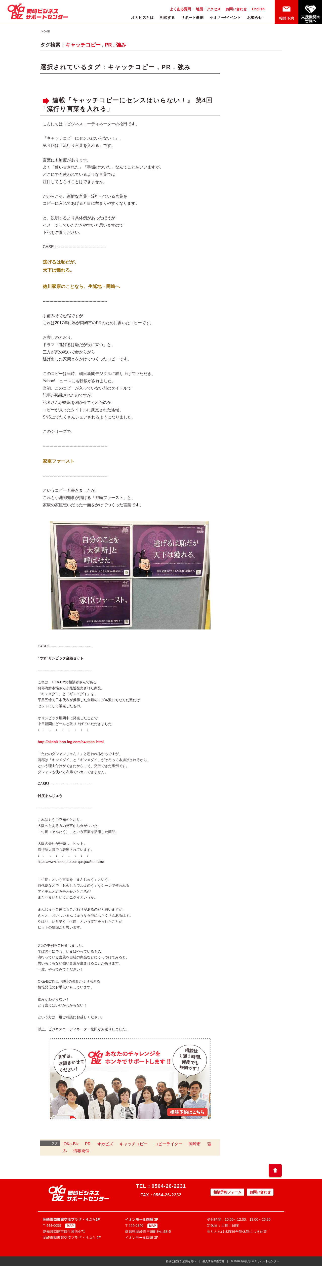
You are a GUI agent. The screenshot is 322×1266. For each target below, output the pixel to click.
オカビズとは (142, 17)
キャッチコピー (83, 45)
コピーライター (168, 1144)
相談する (167, 17)
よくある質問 (180, 9)
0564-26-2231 (169, 1186)
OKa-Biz (71, 1144)
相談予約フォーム (227, 1192)
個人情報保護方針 (213, 1261)
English (258, 9)
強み (121, 45)
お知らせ (254, 17)
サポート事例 (192, 17)
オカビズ (105, 1144)
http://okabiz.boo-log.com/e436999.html (71, 742)
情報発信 (81, 1151)
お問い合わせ (236, 9)
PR (108, 45)
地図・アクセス (208, 9)
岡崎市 (195, 1144)
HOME (46, 31)
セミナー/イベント (225, 17)
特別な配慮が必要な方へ (181, 1261)
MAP (70, 1226)
